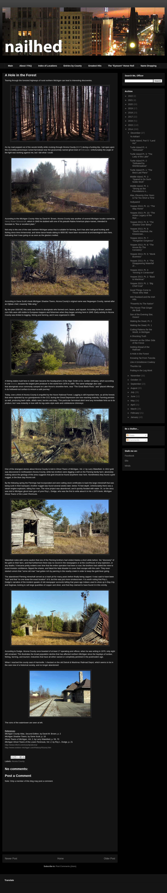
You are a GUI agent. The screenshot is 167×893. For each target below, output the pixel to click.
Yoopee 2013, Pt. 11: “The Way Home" (142, 207)
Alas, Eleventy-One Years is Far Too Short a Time (142, 196)
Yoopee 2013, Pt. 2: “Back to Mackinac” (142, 278)
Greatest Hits (94, 66)
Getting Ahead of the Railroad (140, 348)
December (136, 133)
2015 (130, 125)
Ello (126, 461)
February (135, 413)
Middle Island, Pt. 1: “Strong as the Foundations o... (139, 188)
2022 (130, 96)
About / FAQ (25, 66)
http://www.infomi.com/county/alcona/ (21, 745)
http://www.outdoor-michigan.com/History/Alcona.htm (28, 747)
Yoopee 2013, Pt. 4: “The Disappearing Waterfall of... (142, 263)
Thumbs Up (135, 366)
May (133, 400)
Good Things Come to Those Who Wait (140, 291)
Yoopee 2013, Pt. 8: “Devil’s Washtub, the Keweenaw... (141, 231)
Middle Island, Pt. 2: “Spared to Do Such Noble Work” (140, 179)
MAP (79, 147)
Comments (133, 440)
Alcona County (18, 761)
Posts (130, 435)
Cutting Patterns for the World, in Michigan (141, 330)
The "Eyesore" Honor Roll (121, 66)
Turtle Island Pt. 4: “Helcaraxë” (138, 148)
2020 (130, 104)
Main (10, 66)
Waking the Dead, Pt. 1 (141, 325)
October (135, 380)
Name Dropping (148, 66)
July (133, 392)
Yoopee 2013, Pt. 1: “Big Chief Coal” (141, 284)
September (136, 384)
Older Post (109, 858)
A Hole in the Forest (139, 354)
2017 (130, 117)
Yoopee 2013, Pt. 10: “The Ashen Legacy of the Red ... (142, 215)
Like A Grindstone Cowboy (142, 362)
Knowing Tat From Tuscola (142, 358)
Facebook (129, 455)
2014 (130, 129)
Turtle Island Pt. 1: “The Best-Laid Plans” (141, 171)
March (134, 409)
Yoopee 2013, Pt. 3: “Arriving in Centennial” (142, 271)
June (133, 396)
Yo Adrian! (135, 136)
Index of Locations (47, 66)
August (134, 388)
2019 (130, 108)
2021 (130, 100)
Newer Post (11, 858)
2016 (130, 121)
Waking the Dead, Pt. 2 (141, 321)
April (133, 405)
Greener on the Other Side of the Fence (142, 341)
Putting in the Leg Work (141, 370)
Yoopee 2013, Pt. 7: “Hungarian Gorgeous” (141, 239)
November (136, 375)
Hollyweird (135, 202)
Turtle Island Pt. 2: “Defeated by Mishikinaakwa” (138, 163)
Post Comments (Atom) (66, 866)
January (135, 417)
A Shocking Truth (138, 336)
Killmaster (85, 150)
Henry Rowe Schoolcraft (15, 221)
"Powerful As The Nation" (142, 303)
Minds (127, 466)
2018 (130, 112)
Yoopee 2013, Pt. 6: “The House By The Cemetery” (142, 247)
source (14, 383)
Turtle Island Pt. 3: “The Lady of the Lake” (141, 155)
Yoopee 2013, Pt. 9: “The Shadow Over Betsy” (142, 223)
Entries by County (72, 66)
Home (60, 858)
